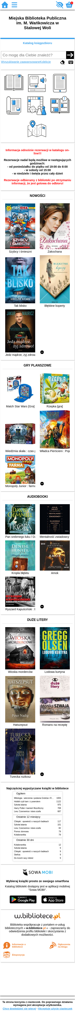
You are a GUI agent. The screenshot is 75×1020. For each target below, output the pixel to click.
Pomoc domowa (21, 831)
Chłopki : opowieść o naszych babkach (31, 821)
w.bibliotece (36, 928)
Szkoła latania (20, 805)
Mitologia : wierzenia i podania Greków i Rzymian (36, 798)
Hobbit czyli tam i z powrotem (27, 801)
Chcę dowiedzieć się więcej (19, 1008)
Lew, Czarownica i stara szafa (27, 811)
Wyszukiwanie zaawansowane (20, 61)
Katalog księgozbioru (37, 43)
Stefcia (17, 855)
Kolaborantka (20, 835)
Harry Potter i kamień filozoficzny (29, 808)
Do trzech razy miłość (23, 858)
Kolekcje (45, 61)
